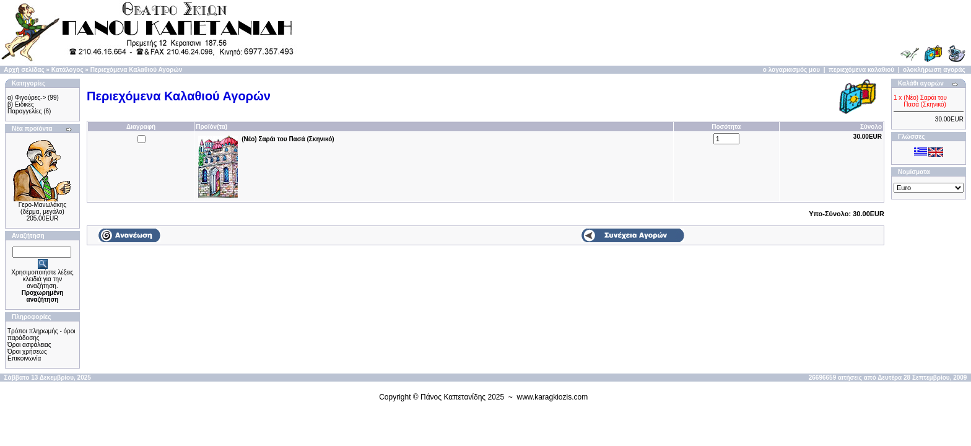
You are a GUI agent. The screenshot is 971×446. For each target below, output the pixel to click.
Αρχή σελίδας (24, 69)
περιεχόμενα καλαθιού (861, 69)
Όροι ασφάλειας (29, 344)
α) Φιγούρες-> (26, 97)
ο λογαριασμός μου (791, 69)
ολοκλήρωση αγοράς (934, 69)
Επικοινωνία (24, 358)
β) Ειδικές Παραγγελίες (24, 108)
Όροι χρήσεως (27, 351)
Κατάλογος (67, 69)
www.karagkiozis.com (552, 397)
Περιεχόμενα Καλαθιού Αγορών (136, 69)
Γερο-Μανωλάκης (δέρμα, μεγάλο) (42, 208)
